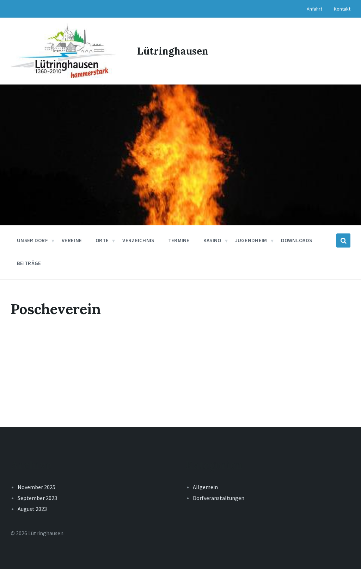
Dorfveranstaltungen (218, 497)
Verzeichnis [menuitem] (138, 240)
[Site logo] (63, 76)
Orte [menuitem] (102, 240)
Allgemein (205, 486)
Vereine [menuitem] (72, 240)
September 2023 (37, 497)
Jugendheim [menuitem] (251, 240)
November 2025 (36, 486)
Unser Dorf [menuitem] (32, 240)
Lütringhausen (172, 51)
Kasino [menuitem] (212, 240)
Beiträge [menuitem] (29, 263)
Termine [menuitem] (179, 240)
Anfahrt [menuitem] (314, 9)
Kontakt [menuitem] (342, 9)
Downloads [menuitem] (296, 240)
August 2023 (32, 508)
